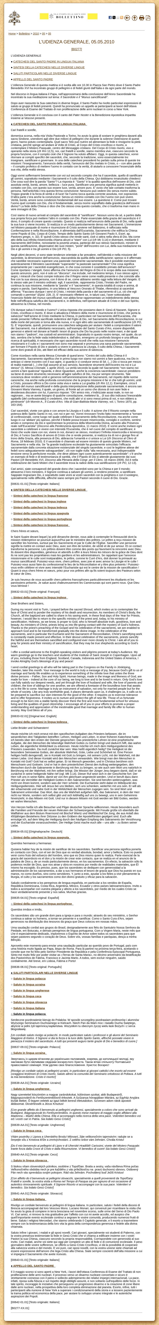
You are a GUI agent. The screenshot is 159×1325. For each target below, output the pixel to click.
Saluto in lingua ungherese (31, 990)
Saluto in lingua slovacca (30, 1002)
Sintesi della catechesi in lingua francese (40, 495)
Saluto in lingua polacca (29, 978)
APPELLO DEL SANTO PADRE (33, 79)
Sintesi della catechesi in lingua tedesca (40, 507)
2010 (36, 33)
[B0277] (76, 49)
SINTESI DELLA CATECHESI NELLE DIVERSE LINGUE (49, 67)
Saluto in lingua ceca (27, 996)
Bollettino (24, 33)
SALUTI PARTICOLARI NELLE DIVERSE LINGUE (45, 73)
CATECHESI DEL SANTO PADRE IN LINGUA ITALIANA (48, 61)
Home (12, 33)
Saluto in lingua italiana (29, 1008)
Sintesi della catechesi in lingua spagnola (41, 513)
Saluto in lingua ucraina (29, 984)
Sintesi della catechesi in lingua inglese (39, 501)
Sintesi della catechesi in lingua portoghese (42, 519)
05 (43, 33)
